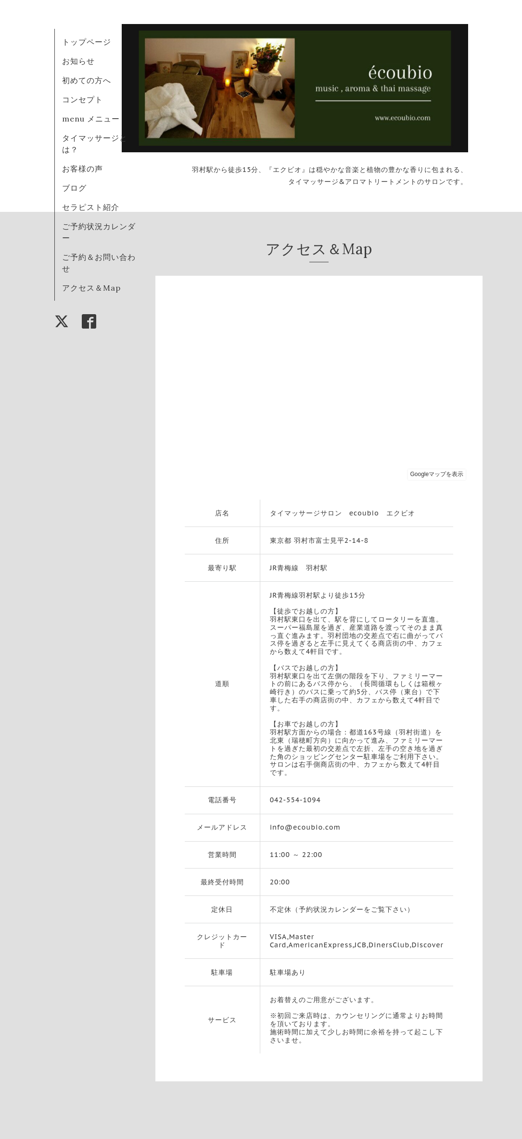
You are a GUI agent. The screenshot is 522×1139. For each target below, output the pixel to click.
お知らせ (78, 61)
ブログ (74, 188)
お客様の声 (82, 168)
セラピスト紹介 (90, 207)
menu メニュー (95, 118)
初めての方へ (86, 80)
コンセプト (82, 99)
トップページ (86, 42)
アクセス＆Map (91, 288)
